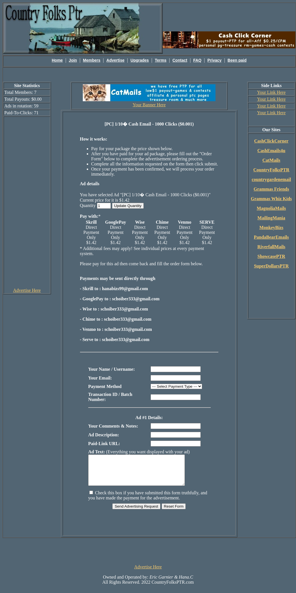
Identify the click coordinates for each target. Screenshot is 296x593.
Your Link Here (271, 92)
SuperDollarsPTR (271, 266)
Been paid (237, 60)
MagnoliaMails (271, 208)
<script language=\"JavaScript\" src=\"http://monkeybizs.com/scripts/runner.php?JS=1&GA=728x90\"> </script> (148, 556)
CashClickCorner (271, 141)
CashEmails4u (271, 150)
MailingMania (271, 217)
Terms (160, 60)
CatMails (271, 160)
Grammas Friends (271, 189)
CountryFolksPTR (271, 169)
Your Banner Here (149, 104)
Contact (179, 60)
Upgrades (139, 60)
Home (57, 60)
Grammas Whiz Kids (271, 198)
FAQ (197, 60)
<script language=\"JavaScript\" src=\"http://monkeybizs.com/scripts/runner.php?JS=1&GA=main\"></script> (229, 16)
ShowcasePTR (271, 256)
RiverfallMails (271, 246)
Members (91, 60)
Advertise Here (27, 290)
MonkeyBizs (271, 227)
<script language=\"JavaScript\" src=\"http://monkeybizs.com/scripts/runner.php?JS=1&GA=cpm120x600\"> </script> (27, 202)
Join (73, 60)
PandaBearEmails (271, 237)
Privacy (215, 60)
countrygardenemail (271, 179)
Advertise (115, 60)
